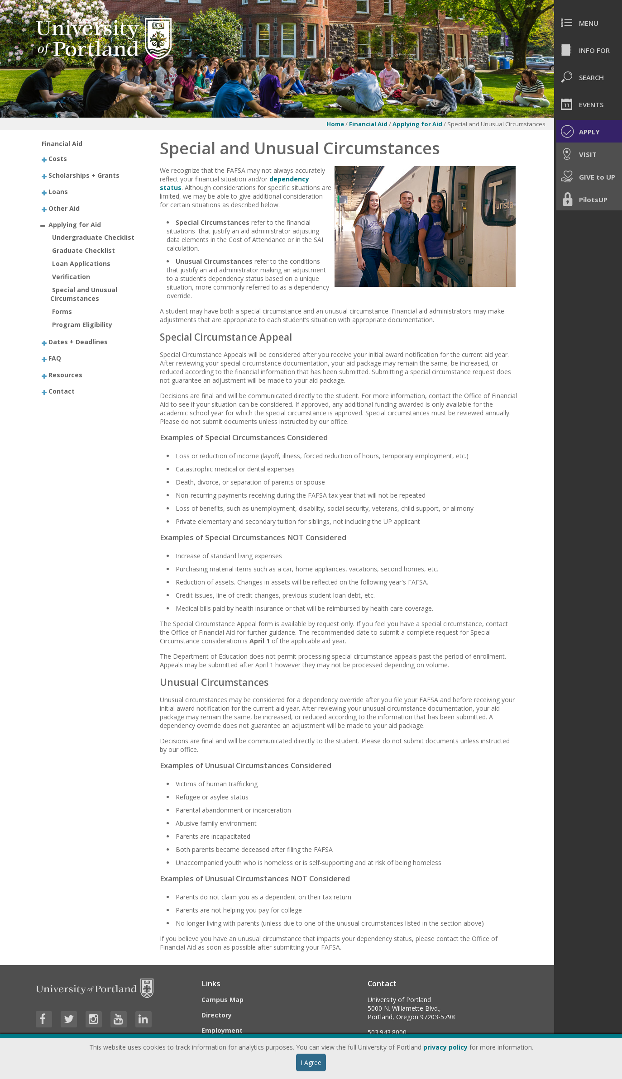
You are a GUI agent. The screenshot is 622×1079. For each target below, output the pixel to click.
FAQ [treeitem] (54, 358)
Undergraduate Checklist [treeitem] (93, 237)
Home (335, 124)
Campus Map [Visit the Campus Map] (222, 999)
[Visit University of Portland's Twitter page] (69, 1019)
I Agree (311, 1062)
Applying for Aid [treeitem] (74, 224)
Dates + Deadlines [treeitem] (78, 341)
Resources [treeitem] (65, 374)
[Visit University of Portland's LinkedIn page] (143, 1019)
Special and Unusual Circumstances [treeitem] (83, 294)
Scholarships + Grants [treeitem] (84, 175)
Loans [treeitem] (58, 191)
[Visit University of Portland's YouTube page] (118, 1019)
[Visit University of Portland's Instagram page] (94, 1019)
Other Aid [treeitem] (64, 208)
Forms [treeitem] (62, 311)
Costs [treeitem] (57, 158)
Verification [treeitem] (71, 276)
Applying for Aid (418, 124)
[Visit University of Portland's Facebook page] (44, 1019)
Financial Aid (368, 124)
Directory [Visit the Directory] (216, 1015)
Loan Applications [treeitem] (81, 263)
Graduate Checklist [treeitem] (83, 250)
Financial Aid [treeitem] (62, 143)
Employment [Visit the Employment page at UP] (222, 1030)
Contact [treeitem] (61, 391)
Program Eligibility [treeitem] (82, 324)
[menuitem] (588, 22)
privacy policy (445, 1047)
